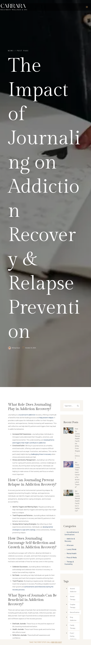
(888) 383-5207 (56, 642)
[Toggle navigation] (86, 7)
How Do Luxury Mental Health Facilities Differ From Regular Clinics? (77, 443)
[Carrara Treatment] (13, 7)
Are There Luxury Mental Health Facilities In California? (77, 501)
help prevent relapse (46, 418)
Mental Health (71, 553)
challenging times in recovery (41, 454)
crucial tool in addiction (27, 415)
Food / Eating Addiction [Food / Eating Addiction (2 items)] (73, 636)
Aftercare (70, 545)
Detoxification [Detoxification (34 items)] (74, 612)
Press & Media (72, 557)
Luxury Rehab (71, 549)
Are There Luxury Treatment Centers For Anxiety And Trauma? (77, 474)
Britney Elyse (16, 348)
